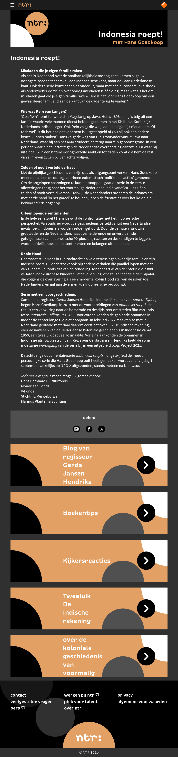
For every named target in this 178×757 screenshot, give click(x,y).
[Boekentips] (89, 513)
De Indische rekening (131, 325)
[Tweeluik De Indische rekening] (89, 608)
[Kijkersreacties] (89, 561)
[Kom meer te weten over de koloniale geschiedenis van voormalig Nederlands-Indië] (89, 656)
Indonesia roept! (130, 34)
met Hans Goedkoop (138, 42)
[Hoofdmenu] (12, 5)
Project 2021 (131, 345)
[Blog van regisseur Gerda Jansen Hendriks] (89, 465)
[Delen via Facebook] (89, 429)
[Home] (24, 5)
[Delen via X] (101, 429)
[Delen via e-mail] (76, 429)
